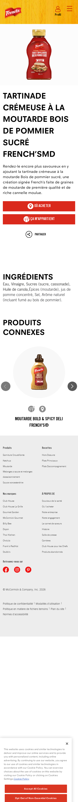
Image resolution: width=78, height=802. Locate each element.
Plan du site (57, 609)
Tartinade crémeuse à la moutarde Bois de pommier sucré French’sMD (39, 54)
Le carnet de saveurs (52, 523)
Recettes (47, 448)
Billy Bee (7, 523)
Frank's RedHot (10, 546)
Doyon (6, 529)
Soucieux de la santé (52, 501)
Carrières (46, 540)
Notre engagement (51, 518)
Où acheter (39, 206)
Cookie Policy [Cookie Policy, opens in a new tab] (21, 787)
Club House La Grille (13, 506)
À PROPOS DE (48, 494)
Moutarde (7, 466)
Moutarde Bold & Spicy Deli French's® (39, 422)
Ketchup (7, 461)
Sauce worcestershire (13, 482)
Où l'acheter (48, 506)
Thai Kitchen (9, 535)
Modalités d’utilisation (48, 604)
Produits (7, 448)
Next (72, 386)
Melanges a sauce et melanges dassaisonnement (17, 474)
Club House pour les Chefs (55, 546)
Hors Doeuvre (48, 455)
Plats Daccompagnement (54, 466)
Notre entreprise (50, 512)
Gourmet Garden (11, 512)
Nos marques (9, 494)
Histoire (45, 529)
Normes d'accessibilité (15, 614)
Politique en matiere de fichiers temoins (25, 609)
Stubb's (6, 552)
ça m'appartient (39, 219)
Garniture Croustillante (13, 455)
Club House (8, 501)
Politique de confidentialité (18, 604)
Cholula (6, 540)
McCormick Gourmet (13, 518)
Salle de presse (49, 535)
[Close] (67, 752)
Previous (5, 386)
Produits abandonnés (52, 552)
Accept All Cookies (36, 796)
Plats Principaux (50, 461)
